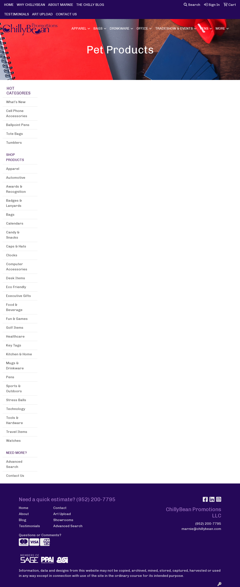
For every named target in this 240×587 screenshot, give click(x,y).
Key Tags (13, 345)
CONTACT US (66, 14)
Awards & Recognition (16, 189)
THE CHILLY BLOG (90, 5)
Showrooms (63, 520)
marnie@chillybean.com (201, 529)
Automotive (15, 177)
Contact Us (15, 476)
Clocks (11, 255)
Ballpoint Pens (17, 125)
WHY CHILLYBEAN (31, 5)
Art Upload (62, 514)
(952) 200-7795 (208, 524)
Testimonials (29, 526)
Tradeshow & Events (174, 28)
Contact (59, 508)
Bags (98, 28)
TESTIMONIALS (16, 14)
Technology (15, 409)
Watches (13, 441)
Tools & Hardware (14, 420)
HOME (9, 5)
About (24, 514)
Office (142, 28)
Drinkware (119, 28)
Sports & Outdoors (14, 388)
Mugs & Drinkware (15, 365)
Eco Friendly (16, 287)
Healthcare (15, 336)
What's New (16, 102)
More (220, 28)
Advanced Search (14, 464)
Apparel (78, 28)
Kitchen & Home (19, 354)
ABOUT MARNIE (60, 5)
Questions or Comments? (40, 535)
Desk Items (15, 278)
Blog (22, 520)
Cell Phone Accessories (16, 113)
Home (23, 508)
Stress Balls (16, 400)
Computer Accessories (16, 266)
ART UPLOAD (42, 14)
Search (192, 5)
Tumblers (14, 142)
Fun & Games (17, 319)
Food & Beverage (14, 307)
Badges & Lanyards (14, 203)
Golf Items (14, 327)
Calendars (14, 223)
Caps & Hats (16, 246)
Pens (204, 28)
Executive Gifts (18, 296)
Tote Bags (14, 134)
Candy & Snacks (12, 234)
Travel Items (16, 432)
